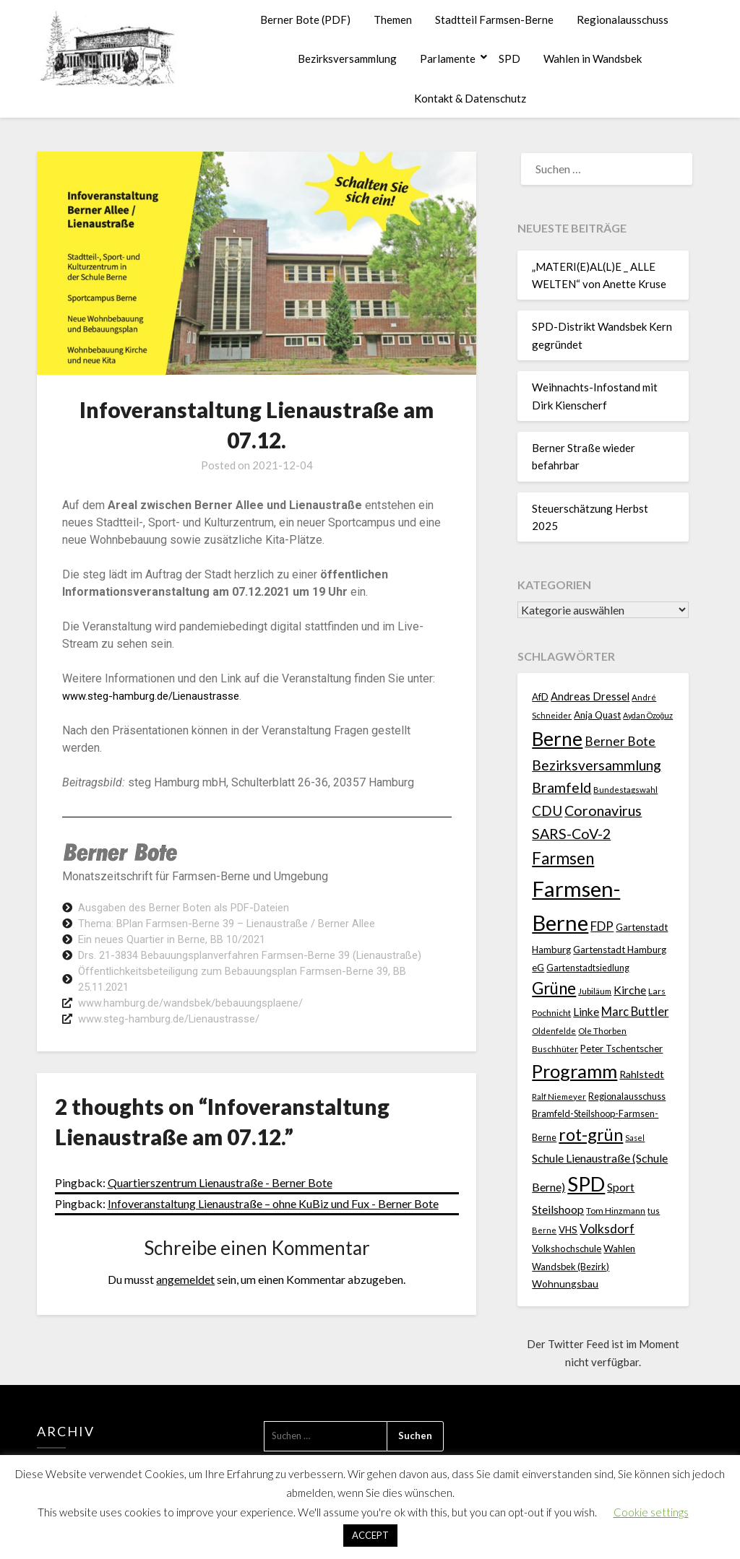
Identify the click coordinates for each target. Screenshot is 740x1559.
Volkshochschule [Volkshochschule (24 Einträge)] (566, 1248)
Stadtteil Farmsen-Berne (494, 19)
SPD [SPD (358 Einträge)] (586, 1184)
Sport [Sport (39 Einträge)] (620, 1187)
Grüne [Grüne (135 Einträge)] (554, 988)
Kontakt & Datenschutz (470, 98)
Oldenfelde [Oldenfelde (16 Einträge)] (554, 1030)
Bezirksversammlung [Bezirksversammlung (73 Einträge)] (596, 765)
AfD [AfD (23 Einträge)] (540, 697)
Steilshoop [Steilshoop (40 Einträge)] (558, 1209)
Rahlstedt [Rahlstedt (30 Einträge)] (641, 1074)
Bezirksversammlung (347, 58)
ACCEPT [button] (370, 1535)
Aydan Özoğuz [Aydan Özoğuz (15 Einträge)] (648, 715)
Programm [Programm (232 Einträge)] (574, 1071)
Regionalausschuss (622, 19)
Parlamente (448, 58)
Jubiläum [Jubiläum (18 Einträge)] (594, 991)
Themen (393, 19)
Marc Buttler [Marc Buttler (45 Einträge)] (634, 1011)
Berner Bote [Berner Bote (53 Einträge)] (620, 741)
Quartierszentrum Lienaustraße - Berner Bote (220, 1194)
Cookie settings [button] (651, 1512)
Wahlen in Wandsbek (592, 58)
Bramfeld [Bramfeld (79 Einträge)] (561, 787)
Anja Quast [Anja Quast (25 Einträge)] (597, 715)
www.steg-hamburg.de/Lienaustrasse (157, 696)
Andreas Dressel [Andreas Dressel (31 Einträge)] (590, 696)
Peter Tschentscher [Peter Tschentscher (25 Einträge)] (621, 1048)
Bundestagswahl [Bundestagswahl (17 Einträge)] (625, 789)
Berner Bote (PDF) (305, 19)
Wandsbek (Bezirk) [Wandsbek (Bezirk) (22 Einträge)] (570, 1266)
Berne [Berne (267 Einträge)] (557, 738)
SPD (509, 58)
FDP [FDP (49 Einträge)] (602, 926)
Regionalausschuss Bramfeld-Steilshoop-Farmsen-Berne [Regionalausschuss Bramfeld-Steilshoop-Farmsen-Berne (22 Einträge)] (599, 1117)
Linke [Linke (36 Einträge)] (586, 1011)
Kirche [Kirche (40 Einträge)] (630, 989)
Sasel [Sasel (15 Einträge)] (635, 1137)
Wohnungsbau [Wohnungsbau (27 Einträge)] (565, 1283)
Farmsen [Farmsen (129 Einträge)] (563, 858)
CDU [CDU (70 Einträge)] (547, 810)
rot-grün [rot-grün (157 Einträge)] (591, 1134)
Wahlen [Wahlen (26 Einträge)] (619, 1248)
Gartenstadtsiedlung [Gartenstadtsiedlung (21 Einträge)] (587, 968)
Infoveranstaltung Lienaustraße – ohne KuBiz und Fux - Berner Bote (273, 1215)
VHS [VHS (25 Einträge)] (568, 1230)
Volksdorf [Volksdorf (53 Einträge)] (607, 1228)
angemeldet (185, 1291)
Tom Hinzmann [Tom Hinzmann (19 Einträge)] (615, 1210)
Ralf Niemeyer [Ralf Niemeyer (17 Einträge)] (559, 1096)
